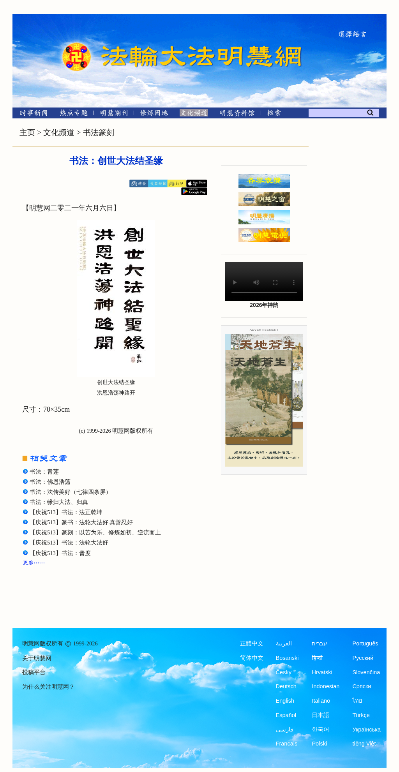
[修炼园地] (153, 114)
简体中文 (251, 658)
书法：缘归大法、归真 (59, 502)
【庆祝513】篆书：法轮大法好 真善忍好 (81, 522)
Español (286, 715)
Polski (319, 743)
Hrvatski (322, 672)
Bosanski (287, 658)
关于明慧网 (36, 658)
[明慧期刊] (114, 114)
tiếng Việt (364, 743)
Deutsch (286, 686)
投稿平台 (34, 672)
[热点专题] (74, 114)
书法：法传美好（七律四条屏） (70, 492)
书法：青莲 (44, 472)
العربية (284, 643)
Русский (362, 658)
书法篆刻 (98, 132)
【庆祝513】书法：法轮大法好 (69, 542)
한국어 (320, 729)
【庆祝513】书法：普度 (60, 553)
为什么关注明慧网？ (48, 687)
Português (365, 643)
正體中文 (251, 643)
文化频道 (58, 132)
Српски (361, 686)
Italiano (321, 701)
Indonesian (325, 686)
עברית (319, 643)
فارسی (284, 729)
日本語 (320, 715)
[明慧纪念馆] (237, 114)
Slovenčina (366, 672)
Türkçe (360, 715)
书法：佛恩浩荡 (50, 482)
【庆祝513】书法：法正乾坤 (66, 512)
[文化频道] (194, 114)
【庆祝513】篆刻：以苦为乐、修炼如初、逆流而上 (95, 532)
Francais (287, 743)
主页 (27, 132)
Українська (366, 729)
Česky (283, 672)
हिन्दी (317, 658)
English (285, 701)
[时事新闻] (31, 114)
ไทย (357, 701)
